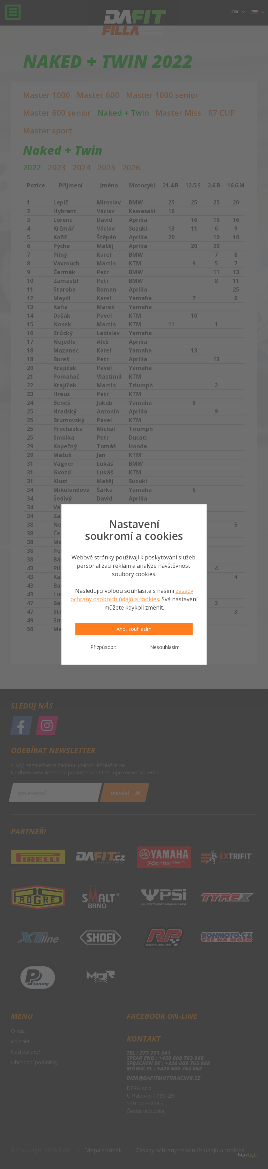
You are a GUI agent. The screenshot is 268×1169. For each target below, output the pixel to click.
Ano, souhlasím (134, 629)
